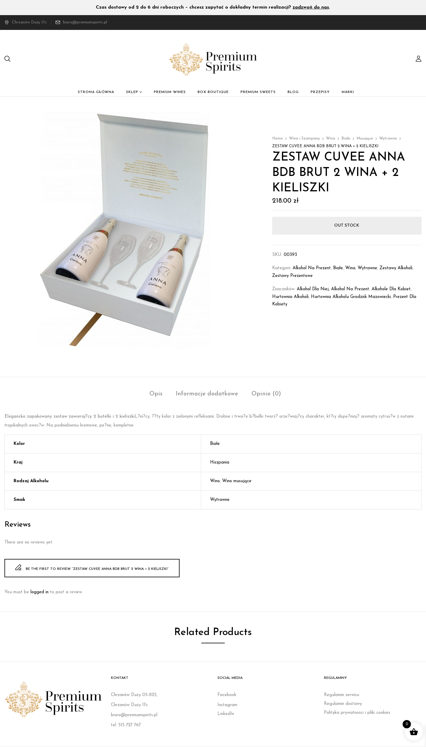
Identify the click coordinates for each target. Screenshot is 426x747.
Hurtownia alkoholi (290, 297)
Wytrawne (388, 138)
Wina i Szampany (304, 138)
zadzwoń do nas (311, 7)
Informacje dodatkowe (207, 394)
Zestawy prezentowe (292, 276)
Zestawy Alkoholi (396, 268)
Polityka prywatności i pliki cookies (357, 713)
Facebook (226, 695)
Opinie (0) (266, 394)
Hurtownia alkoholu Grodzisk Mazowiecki (351, 297)
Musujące (364, 138)
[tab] (155, 394)
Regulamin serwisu (341, 695)
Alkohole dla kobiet (391, 289)
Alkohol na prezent (312, 268)
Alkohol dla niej (313, 289)
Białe (345, 138)
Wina (330, 138)
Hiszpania (219, 462)
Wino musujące (236, 481)
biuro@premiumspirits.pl (85, 22)
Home (277, 138)
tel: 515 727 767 (126, 725)
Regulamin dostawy (343, 704)
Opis (155, 394)
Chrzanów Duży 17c (25, 22)
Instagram (227, 705)
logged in (39, 592)
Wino (215, 481)
